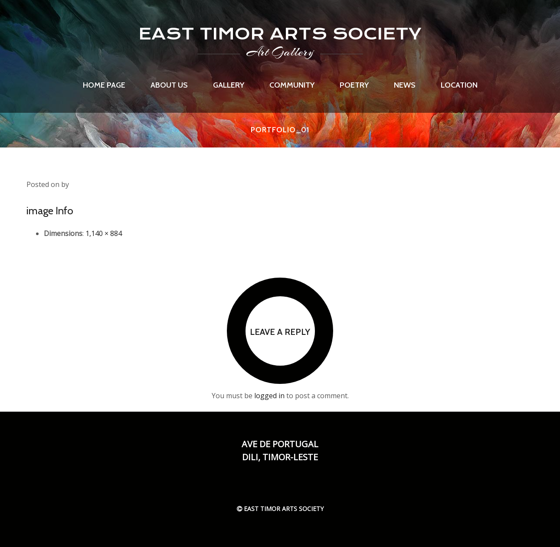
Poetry (354, 85)
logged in (269, 395)
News (405, 85)
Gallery (228, 85)
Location (459, 85)
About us (169, 85)
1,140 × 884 (103, 233)
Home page (104, 85)
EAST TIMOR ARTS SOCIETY (280, 33)
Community (291, 85)
